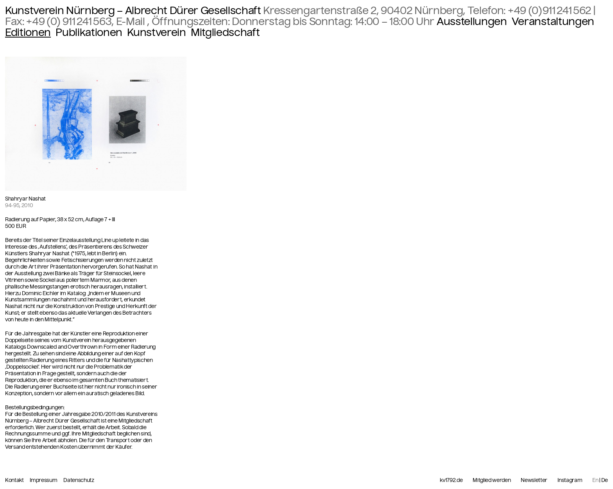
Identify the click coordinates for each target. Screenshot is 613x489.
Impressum (44, 480)
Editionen (28, 32)
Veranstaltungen (553, 21)
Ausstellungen (472, 21)
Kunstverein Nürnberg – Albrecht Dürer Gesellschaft (133, 10)
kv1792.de (451, 480)
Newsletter (534, 480)
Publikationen (89, 32)
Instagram (569, 480)
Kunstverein (156, 32)
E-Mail (131, 21)
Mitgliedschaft (225, 32)
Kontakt (15, 480)
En (595, 480)
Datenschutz (78, 480)
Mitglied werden (492, 480)
